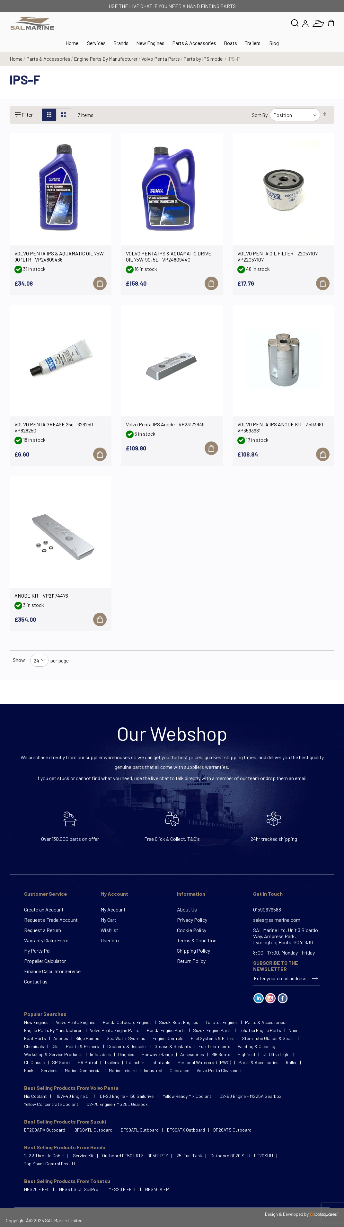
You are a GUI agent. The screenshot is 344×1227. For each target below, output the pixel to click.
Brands (120, 43)
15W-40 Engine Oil (73, 1096)
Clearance (179, 1070)
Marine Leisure (123, 1070)
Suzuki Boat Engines (178, 1022)
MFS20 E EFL (37, 1189)
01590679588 (267, 909)
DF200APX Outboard (44, 1130)
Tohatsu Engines (222, 1022)
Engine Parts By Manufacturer (106, 59)
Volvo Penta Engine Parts (114, 1030)
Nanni (293, 1030)
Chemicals (34, 1046)
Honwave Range (157, 1054)
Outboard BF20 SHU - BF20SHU (241, 1155)
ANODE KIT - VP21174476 (41, 595)
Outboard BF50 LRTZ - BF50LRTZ (135, 1155)
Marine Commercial (83, 1070)
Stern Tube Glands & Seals (268, 1038)
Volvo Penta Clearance (219, 1070)
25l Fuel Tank (189, 1155)
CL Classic (34, 1062)
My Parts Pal (37, 950)
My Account (114, 894)
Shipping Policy (193, 950)
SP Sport (61, 1062)
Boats (230, 43)
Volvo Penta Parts (161, 59)
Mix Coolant (35, 1096)
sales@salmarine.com (276, 920)
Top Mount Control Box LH (49, 1163)
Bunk (28, 1070)
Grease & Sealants (172, 1046)
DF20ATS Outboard (232, 1130)
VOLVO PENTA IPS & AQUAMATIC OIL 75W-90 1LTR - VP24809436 (59, 256)
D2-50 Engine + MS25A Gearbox (250, 1096)
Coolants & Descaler (127, 1046)
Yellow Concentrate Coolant (51, 1104)
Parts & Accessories (194, 43)
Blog (274, 43)
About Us (187, 909)
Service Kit (83, 1155)
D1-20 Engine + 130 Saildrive (127, 1096)
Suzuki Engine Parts (212, 1030)
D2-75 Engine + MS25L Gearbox (117, 1104)
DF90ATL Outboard (140, 1130)
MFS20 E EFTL (123, 1189)
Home (16, 59)
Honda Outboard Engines (127, 1022)
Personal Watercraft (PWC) (204, 1062)
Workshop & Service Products (53, 1054)
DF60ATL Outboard (93, 1130)
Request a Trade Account (51, 920)
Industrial (153, 1070)
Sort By (260, 115)
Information (191, 894)
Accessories (192, 1054)
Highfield (246, 1054)
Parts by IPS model (204, 59)
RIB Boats (220, 1054)
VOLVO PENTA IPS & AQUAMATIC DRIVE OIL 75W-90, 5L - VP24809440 (168, 256)
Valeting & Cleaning (256, 1046)
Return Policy (191, 961)
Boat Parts (35, 1038)
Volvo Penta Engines (75, 1022)
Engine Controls (168, 1038)
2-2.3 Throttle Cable (44, 1155)
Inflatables (100, 1054)
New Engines (150, 43)
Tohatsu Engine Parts (260, 1030)
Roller (291, 1062)
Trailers (252, 43)
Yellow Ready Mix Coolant (187, 1096)
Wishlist (109, 930)
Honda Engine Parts (166, 1030)
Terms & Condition (196, 940)
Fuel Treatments (214, 1046)
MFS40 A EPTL (159, 1189)
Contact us (36, 981)
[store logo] (32, 23)
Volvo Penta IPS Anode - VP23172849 (165, 424)
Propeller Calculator (45, 961)
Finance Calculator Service (52, 971)
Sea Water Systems (126, 1038)
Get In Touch (268, 894)
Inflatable (161, 1062)
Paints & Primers (83, 1046)
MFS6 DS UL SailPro (78, 1189)
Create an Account (44, 909)
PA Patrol (87, 1062)
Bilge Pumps (87, 1038)
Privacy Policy (192, 920)
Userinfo (110, 940)
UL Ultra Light (276, 1054)
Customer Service (45, 894)
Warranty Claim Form (46, 940)
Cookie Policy (191, 930)
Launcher (135, 1062)
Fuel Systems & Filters (212, 1038)
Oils (54, 1046)
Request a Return (42, 930)
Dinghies (126, 1054)
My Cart (108, 920)
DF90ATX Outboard (186, 1130)
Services (96, 43)
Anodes (60, 1038)
